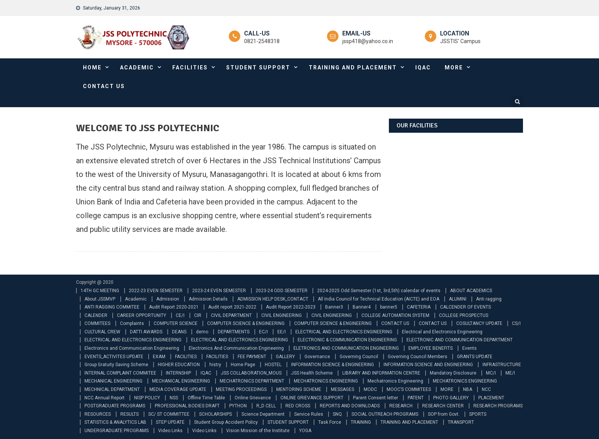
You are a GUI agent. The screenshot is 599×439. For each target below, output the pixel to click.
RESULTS (129, 414)
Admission (167, 299)
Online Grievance (253, 397)
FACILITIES (190, 67)
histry (215, 364)
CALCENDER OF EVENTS (465, 307)
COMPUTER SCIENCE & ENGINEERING (246, 323)
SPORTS (477, 414)
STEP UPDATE (170, 422)
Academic (136, 299)
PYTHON (238, 405)
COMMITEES (97, 323)
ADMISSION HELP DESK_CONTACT (272, 299)
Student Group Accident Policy (226, 422)
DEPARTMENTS (233, 331)
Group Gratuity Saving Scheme (116, 364)
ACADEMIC (137, 67)
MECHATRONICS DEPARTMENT (252, 381)
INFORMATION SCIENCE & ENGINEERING (332, 364)
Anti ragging (489, 299)
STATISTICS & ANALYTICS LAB (115, 422)
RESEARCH (401, 405)
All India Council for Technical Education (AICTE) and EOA (378, 299)
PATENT (416, 397)
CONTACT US (104, 86)
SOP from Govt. (444, 414)
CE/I (180, 315)
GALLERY (285, 356)
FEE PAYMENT (252, 356)
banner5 (388, 307)
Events (469, 348)
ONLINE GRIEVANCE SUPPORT (311, 397)
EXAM (159, 356)
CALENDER (95, 315)
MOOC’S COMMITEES (409, 389)
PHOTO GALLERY (451, 397)
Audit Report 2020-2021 (174, 307)
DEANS (179, 331)
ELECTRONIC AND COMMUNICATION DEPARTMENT (459, 340)
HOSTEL (273, 364)
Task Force (329, 422)
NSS (174, 397)
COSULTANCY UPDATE (479, 323)
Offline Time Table (206, 397)
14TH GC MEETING (100, 290)
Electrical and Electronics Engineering (442, 331)
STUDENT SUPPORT (258, 67)
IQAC (423, 67)
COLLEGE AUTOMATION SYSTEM (395, 315)
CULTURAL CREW (102, 331)
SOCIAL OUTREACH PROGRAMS (384, 414)
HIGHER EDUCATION (179, 364)
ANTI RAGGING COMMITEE (111, 307)
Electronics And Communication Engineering (236, 348)
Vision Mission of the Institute (258, 430)
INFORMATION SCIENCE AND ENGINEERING (428, 364)
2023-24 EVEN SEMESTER (219, 290)
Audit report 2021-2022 (232, 307)
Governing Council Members (417, 356)
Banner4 (362, 307)
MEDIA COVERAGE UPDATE (177, 389)
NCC (486, 389)
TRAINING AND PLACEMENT (353, 67)
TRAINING (361, 422)
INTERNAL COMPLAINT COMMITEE (120, 373)
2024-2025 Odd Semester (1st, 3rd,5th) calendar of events (378, 290)
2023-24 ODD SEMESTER (282, 290)
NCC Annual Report (104, 397)
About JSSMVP (99, 299)
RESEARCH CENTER (443, 405)
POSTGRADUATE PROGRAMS (114, 405)
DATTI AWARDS (146, 331)
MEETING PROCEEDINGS (241, 389)
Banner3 (334, 307)
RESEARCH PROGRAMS (498, 405)
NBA (467, 389)
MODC (370, 389)
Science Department (263, 414)
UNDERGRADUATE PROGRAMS (116, 430)
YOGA (305, 430)
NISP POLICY (147, 397)
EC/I (263, 331)
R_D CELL (266, 405)
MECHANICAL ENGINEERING (113, 381)
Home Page (243, 364)
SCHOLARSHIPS (215, 414)
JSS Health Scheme (312, 373)
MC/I (491, 373)
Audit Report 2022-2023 (291, 307)
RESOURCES (97, 414)
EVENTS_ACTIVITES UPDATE (113, 356)
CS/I (516, 323)
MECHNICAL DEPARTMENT (112, 389)
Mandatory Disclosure (453, 373)
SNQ (337, 414)
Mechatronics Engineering (395, 381)
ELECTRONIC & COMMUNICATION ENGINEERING (347, 340)
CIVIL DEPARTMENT (231, 315)
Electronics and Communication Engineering (131, 348)
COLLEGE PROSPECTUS (463, 315)
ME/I (510, 373)
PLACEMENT (491, 397)
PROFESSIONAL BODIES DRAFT (187, 405)
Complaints (132, 323)
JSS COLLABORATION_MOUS (251, 373)
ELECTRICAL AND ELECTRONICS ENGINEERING (343, 331)
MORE (454, 67)
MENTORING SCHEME (298, 389)
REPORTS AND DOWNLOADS (350, 405)
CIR (197, 315)
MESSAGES (342, 389)
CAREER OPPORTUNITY (141, 315)
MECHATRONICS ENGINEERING (326, 381)
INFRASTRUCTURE (501, 364)
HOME (92, 67)
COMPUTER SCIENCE (176, 323)
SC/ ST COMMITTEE (168, 414)
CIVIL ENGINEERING (281, 315)
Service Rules (308, 414)
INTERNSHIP (178, 373)
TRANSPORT (461, 422)
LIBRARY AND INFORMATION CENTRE (381, 373)
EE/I (281, 331)
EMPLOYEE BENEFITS (430, 348)
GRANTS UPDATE (474, 356)
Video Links (170, 430)
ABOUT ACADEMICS (471, 290)
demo (202, 331)
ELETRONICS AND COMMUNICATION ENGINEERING (346, 348)
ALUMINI (457, 299)
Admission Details (208, 299)
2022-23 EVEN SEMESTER (156, 290)
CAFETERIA (419, 307)
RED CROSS (297, 405)
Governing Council (359, 356)
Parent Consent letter (375, 397)
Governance (317, 356)
